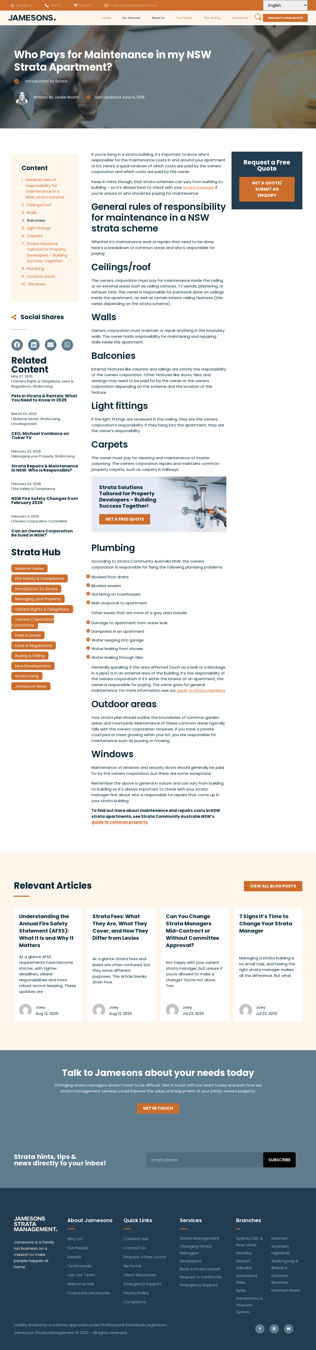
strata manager (198, 187)
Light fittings (39, 228)
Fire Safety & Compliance (39, 578)
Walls (32, 212)
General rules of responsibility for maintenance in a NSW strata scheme (45, 188)
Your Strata (184, 18)
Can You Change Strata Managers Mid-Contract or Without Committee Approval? (192, 931)
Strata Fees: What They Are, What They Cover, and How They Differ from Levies (120, 927)
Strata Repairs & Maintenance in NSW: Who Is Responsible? (44, 468)
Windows (36, 284)
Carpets (35, 235)
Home (106, 18)
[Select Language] (285, 5)
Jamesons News (31, 686)
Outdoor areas (41, 276)
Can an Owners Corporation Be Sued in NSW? (42, 533)
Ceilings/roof (39, 205)
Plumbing (35, 268)
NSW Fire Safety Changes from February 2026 (44, 501)
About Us (158, 18)
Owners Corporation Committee (32, 622)
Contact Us (240, 18)
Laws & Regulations (33, 645)
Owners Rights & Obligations (42, 609)
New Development (33, 666)
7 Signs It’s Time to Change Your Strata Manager (265, 923)
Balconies (36, 220)
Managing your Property (38, 599)
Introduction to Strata (46, 81)
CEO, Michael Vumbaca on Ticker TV (40, 436)
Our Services (131, 18)
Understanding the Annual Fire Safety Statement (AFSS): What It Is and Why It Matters (46, 931)
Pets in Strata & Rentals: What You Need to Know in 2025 (44, 398)
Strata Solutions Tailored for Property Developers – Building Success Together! (47, 252)
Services (191, 1220)
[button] (17, 345)
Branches (248, 1220)
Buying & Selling (30, 655)
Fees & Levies (28, 635)
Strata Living (27, 676)
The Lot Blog (211, 18)
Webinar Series (29, 568)
